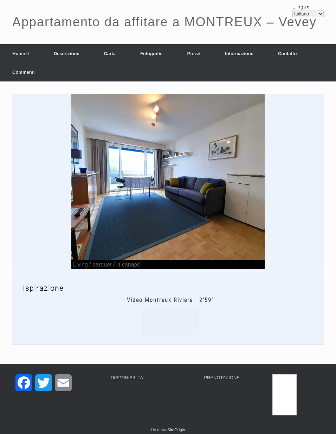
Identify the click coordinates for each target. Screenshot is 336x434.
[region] (168, 181)
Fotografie (151, 53)
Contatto (287, 53)
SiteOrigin (176, 430)
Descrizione (66, 53)
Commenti (23, 72)
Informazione (239, 53)
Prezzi (193, 53)
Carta (110, 53)
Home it (20, 53)
